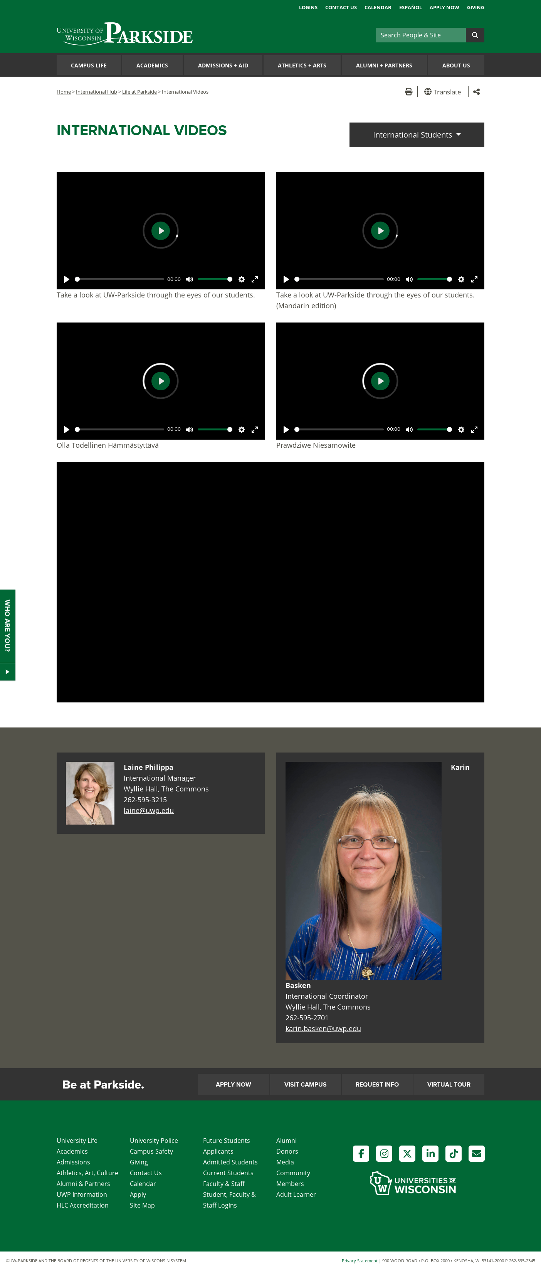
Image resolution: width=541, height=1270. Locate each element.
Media (285, 1162)
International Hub (96, 91)
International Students (413, 134)
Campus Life (89, 65)
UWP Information (82, 1194)
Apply (138, 1194)
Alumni (286, 1140)
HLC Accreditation (83, 1205)
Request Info (377, 1085)
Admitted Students (230, 1162)
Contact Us (341, 7)
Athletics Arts (302, 65)
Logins (308, 7)
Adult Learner (296, 1194)
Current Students (228, 1173)
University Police (154, 1140)
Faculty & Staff (224, 1183)
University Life (77, 1140)
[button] (444, 91)
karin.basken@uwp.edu (323, 1028)
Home (64, 91)
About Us (456, 65)
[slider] (119, 279)
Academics (152, 65)
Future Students (226, 1140)
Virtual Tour (448, 1085)
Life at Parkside (139, 91)
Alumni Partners (384, 65)
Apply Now (444, 7)
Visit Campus (305, 1085)
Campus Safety (151, 1151)
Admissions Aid (223, 65)
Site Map (142, 1205)
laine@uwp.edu (149, 810)
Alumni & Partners (83, 1183)
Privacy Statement (360, 1260)
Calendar (378, 7)
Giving (475, 7)
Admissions (73, 1162)
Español (410, 7)
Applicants (218, 1151)
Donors (287, 1151)
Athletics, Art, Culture (87, 1173)
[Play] (66, 279)
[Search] (421, 35)
